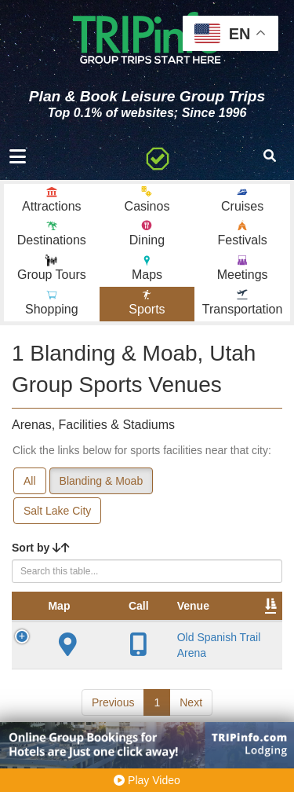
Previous (113, 702)
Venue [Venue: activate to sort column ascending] (131, 606)
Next (191, 702)
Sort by (41, 547)
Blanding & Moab (101, 481)
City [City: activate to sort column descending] (248, 606)
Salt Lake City (57, 510)
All (30, 481)
